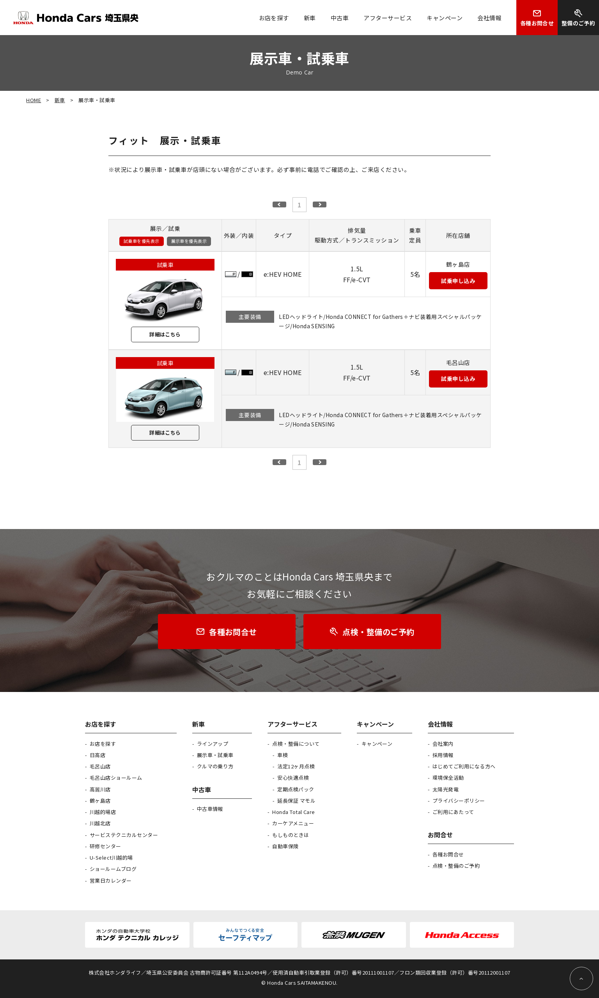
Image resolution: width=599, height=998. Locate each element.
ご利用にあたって (453, 812)
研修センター (105, 846)
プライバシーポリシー (458, 800)
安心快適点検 (293, 777)
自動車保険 (285, 846)
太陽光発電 (445, 789)
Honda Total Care (293, 812)
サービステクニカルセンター (124, 835)
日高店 (97, 755)
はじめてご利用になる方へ (464, 766)
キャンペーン (377, 743)
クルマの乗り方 (215, 766)
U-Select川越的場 (111, 857)
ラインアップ (213, 743)
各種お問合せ (448, 854)
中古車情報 (210, 808)
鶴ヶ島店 (100, 800)
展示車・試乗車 (215, 755)
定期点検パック (295, 789)
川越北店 (100, 823)
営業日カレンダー (111, 880)
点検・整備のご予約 (456, 865)
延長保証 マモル (296, 800)
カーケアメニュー (293, 823)
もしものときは (290, 835)
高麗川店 (100, 789)
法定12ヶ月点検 (296, 766)
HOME (33, 100)
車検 (282, 755)
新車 (60, 100)
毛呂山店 (100, 766)
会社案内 (443, 743)
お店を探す (103, 743)
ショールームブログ (113, 868)
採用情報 (443, 755)
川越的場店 (103, 812)
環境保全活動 (448, 777)
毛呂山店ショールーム (116, 777)
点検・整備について (295, 743)
